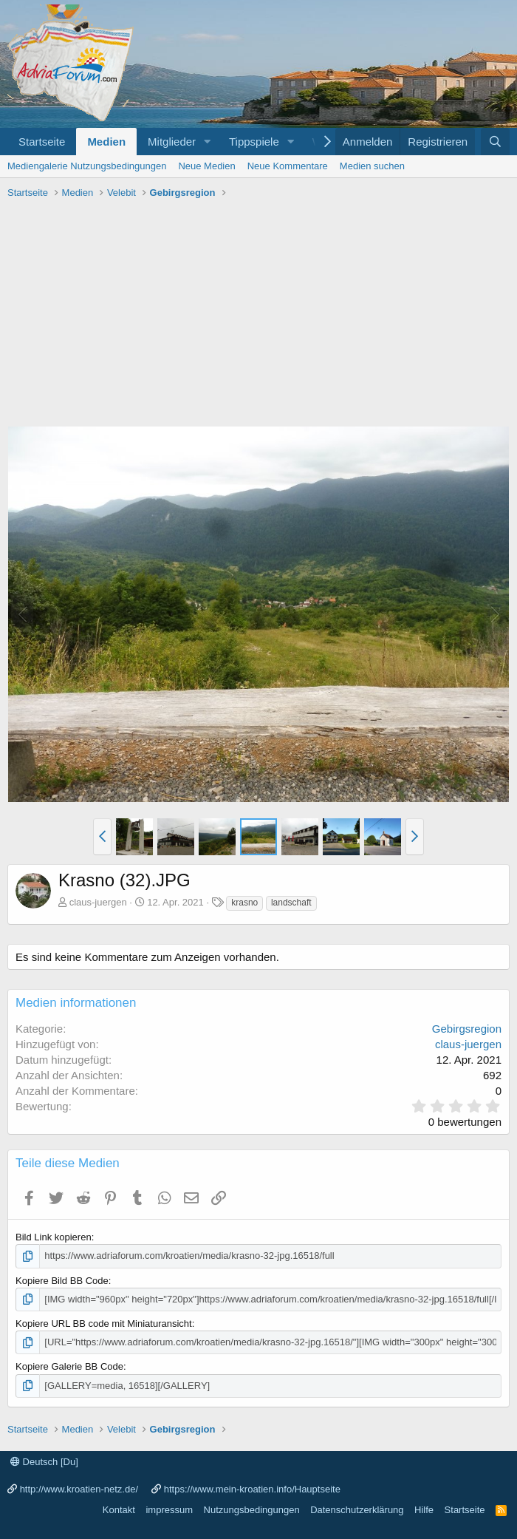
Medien (106, 141)
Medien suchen (372, 165)
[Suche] (495, 141)
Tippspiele (254, 141)
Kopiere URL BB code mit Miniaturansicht (104, 1323)
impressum (169, 1509)
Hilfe (424, 1509)
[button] (207, 141)
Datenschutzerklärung (356, 1509)
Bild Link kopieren (54, 1237)
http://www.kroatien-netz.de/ (79, 1489)
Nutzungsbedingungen (252, 1509)
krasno (244, 902)
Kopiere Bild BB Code (62, 1280)
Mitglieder (172, 141)
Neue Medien (206, 165)
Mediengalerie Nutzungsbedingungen (86, 165)
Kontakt (119, 1509)
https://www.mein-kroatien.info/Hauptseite (252, 1489)
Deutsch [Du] (44, 1461)
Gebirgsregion (466, 1028)
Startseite (41, 141)
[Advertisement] (258, 314)
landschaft (291, 902)
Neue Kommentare (287, 165)
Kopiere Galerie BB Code (69, 1366)
